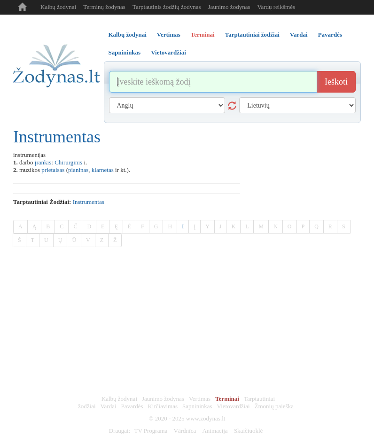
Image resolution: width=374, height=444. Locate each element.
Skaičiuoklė (248, 430)
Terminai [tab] (203, 34)
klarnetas (103, 169)
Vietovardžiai (233, 406)
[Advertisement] (187, 324)
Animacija (214, 430)
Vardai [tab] (299, 34)
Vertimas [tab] (168, 34)
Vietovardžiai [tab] (168, 52)
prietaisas (52, 169)
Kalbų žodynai (58, 6)
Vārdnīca (185, 430)
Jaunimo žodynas (229, 6)
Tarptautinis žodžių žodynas (166, 6)
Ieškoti (336, 81)
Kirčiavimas (163, 406)
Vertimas (199, 398)
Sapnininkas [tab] (125, 52)
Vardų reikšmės (276, 6)
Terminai (227, 398)
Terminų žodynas (104, 6)
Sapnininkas (197, 406)
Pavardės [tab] (330, 34)
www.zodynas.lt (206, 418)
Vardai (109, 406)
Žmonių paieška (274, 406)
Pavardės (132, 406)
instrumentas (88, 201)
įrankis (43, 162)
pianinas (78, 169)
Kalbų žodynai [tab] (128, 34)
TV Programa (150, 430)
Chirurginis (68, 162)
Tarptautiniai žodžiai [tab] (252, 34)
